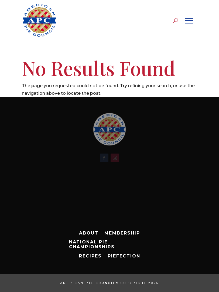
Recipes (90, 256)
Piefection (124, 256)
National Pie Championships (92, 244)
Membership (122, 233)
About (88, 233)
